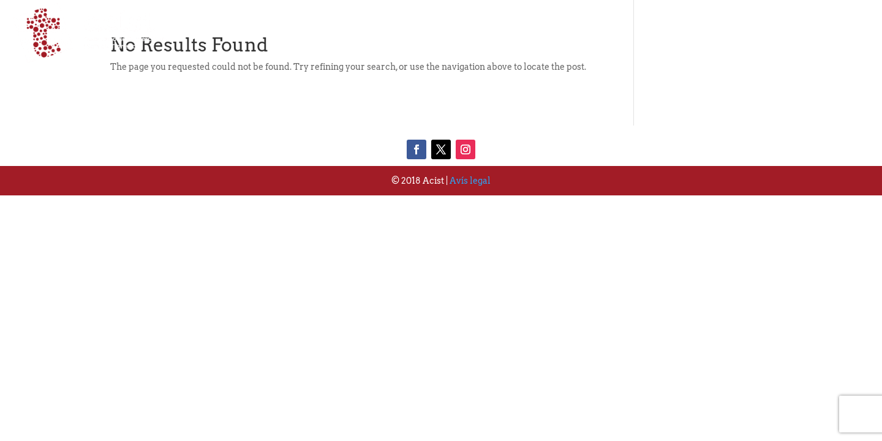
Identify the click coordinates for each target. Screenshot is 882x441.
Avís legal (470, 181)
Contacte (837, 33)
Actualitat (755, 33)
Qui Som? (591, 33)
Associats (673, 33)
